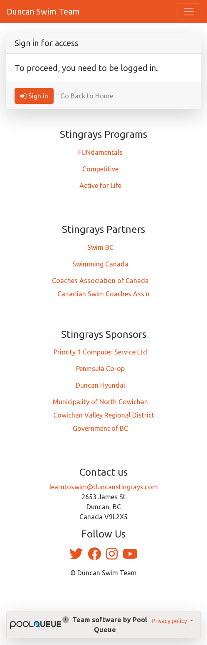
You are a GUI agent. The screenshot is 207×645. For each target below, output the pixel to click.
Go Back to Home (86, 96)
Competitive (100, 169)
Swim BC (100, 247)
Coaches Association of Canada (100, 280)
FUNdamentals (100, 152)
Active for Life (100, 185)
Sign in (34, 96)
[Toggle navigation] (188, 11)
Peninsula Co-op (100, 368)
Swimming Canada (100, 264)
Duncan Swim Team (43, 11)
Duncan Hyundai (100, 385)
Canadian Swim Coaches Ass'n (103, 294)
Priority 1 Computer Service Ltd (100, 352)
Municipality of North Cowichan (100, 402)
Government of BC (100, 428)
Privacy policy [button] (170, 621)
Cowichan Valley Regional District (103, 415)
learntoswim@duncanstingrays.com (103, 487)
